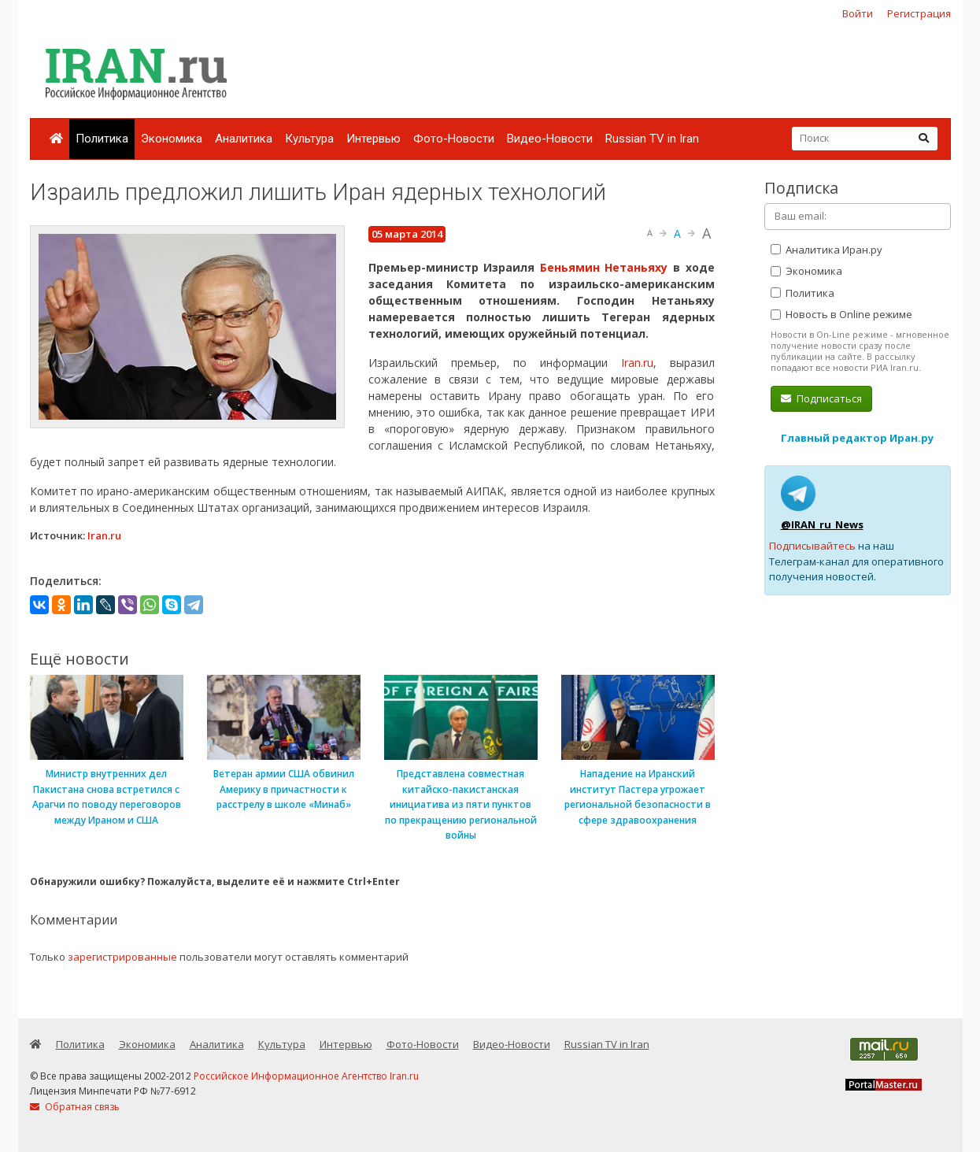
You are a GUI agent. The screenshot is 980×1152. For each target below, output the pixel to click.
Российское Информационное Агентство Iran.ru (306, 1076)
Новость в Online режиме (841, 314)
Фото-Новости (453, 138)
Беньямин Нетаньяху (604, 267)
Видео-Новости (550, 138)
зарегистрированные (122, 957)
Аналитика (243, 138)
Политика (102, 138)
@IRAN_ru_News (822, 524)
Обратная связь (75, 1106)
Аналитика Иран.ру (826, 250)
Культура (309, 138)
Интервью (373, 138)
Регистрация (919, 13)
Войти (857, 13)
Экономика (171, 138)
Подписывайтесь (812, 546)
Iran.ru (637, 362)
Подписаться (821, 398)
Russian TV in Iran (652, 138)
